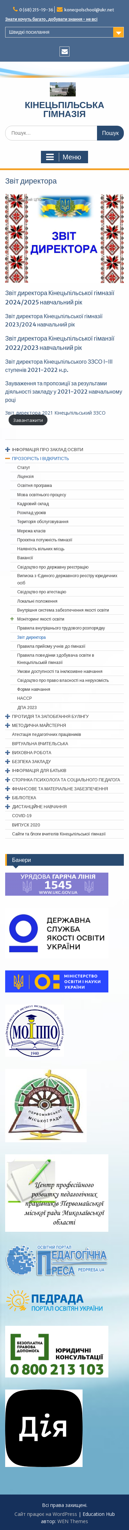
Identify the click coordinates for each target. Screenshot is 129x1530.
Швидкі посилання (29, 32)
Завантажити (28, 420)
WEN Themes (72, 1521)
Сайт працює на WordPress (45, 1514)
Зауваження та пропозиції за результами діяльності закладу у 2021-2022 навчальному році (63, 391)
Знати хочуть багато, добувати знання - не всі (51, 19)
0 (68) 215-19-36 (36, 9)
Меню (63, 157)
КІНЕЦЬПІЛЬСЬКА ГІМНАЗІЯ (64, 109)
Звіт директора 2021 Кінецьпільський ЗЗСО (55, 412)
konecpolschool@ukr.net (89, 9)
